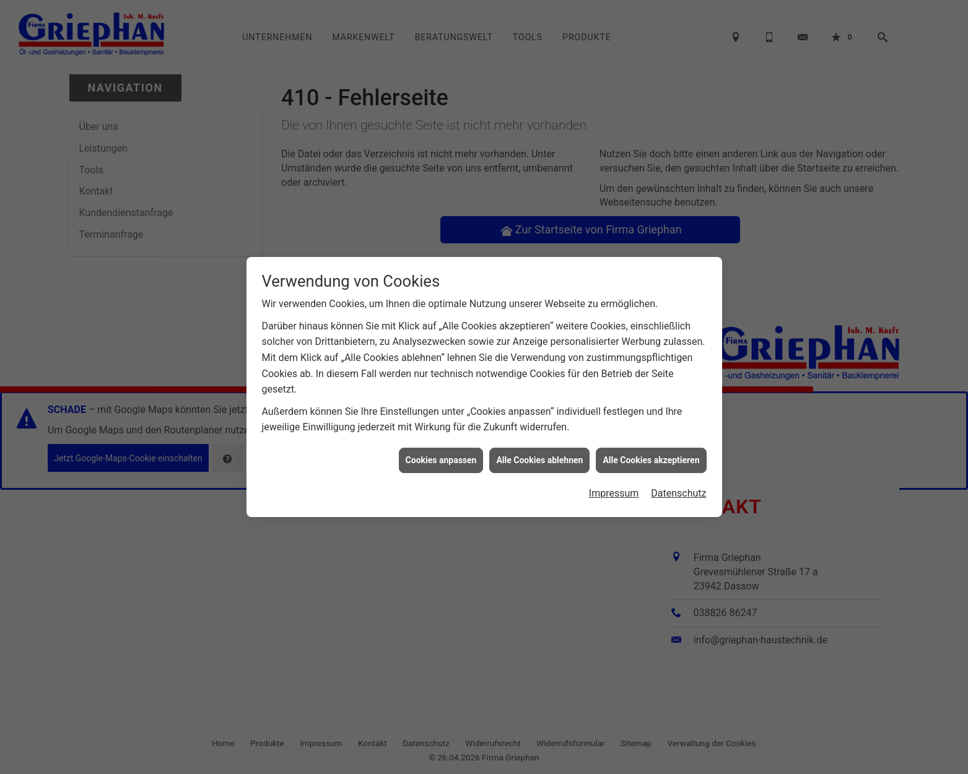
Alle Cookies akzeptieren (651, 456)
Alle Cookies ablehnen (539, 456)
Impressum (614, 489)
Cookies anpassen (441, 456)
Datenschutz (678, 489)
